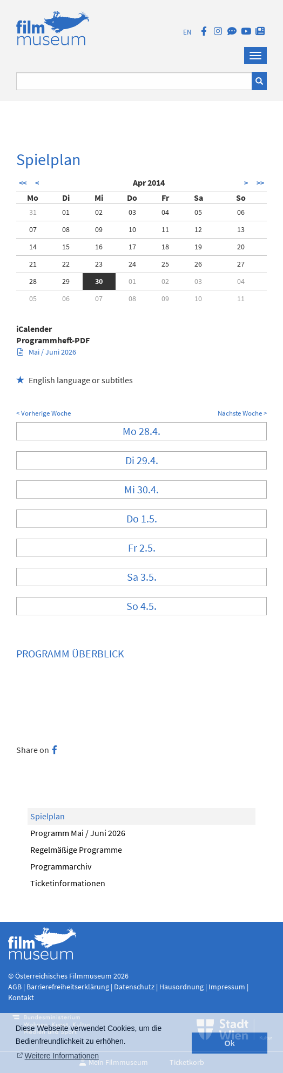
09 (99, 229)
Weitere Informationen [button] (62, 1055)
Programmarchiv (60, 866)
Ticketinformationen (67, 883)
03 (132, 212)
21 (33, 264)
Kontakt (21, 997)
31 (33, 212)
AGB (15, 986)
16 (99, 247)
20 (241, 247)
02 (99, 212)
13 (241, 229)
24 (132, 264)
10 (132, 229)
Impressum (226, 986)
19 (198, 247)
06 (241, 212)
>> (260, 183)
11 (165, 229)
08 (66, 229)
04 (165, 212)
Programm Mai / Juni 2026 (77, 832)
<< (22, 183)
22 (66, 264)
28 (33, 281)
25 (165, 264)
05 (198, 212)
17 (132, 247)
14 (33, 247)
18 (165, 247)
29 (66, 281)
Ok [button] (230, 1043)
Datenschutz (135, 986)
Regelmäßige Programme (76, 849)
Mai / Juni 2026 (46, 352)
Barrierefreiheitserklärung (67, 986)
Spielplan (47, 816)
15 (66, 247)
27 (241, 264)
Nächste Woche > (242, 413)
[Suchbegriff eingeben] (134, 81)
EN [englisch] (187, 32)
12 (198, 229)
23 (99, 264)
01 (66, 212)
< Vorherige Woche (43, 413)
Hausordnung (182, 986)
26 (198, 264)
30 (99, 281)
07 (33, 229)
